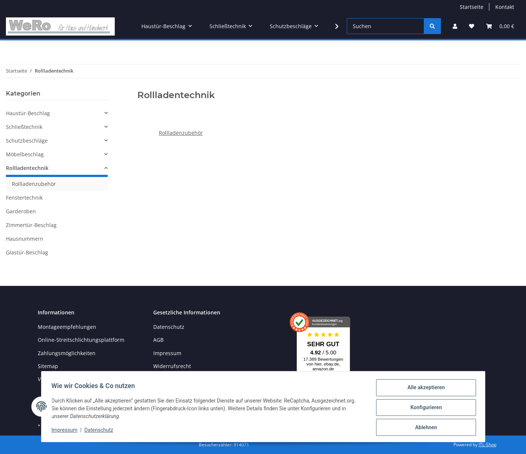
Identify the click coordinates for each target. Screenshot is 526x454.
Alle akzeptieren (424, 389)
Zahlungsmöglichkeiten (67, 353)
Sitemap (48, 366)
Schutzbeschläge (27, 140)
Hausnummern (24, 238)
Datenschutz (168, 326)
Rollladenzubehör (181, 132)
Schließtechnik (24, 126)
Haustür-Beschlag (28, 113)
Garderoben (21, 211)
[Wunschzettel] (471, 26)
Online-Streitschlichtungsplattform (81, 339)
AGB (158, 339)
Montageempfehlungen (67, 326)
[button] (455, 26)
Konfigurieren (424, 408)
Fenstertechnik (24, 197)
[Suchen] (385, 26)
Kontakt (504, 6)
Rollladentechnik (27, 167)
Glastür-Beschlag (27, 252)
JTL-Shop (487, 444)
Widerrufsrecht (172, 366)
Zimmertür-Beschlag (31, 224)
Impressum (167, 353)
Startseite (471, 6)
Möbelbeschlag (25, 154)
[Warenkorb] (500, 26)
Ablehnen (424, 428)
